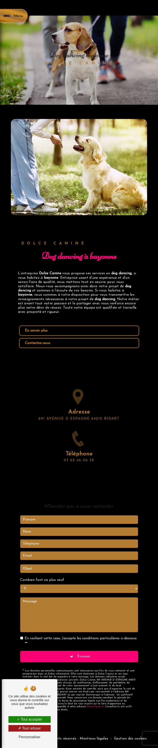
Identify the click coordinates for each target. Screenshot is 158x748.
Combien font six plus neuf (42, 562)
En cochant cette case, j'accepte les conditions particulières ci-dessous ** (81, 623)
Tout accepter (29, 719)
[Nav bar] (14, 15)
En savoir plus (36, 330)
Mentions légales (94, 738)
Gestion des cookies (130, 738)
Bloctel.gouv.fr (95, 689)
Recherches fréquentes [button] (79, 731)
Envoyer (83, 639)
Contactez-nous (37, 343)
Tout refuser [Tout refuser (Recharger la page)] (29, 728)
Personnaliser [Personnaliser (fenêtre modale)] (29, 737)
